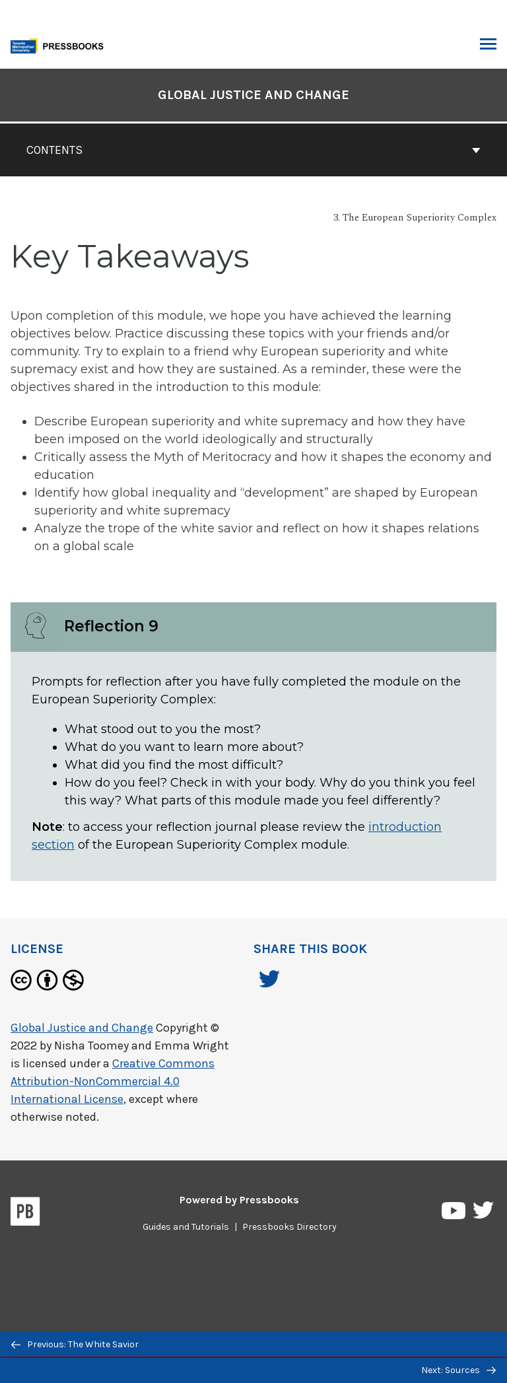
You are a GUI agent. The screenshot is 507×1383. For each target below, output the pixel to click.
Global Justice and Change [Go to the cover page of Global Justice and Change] (253, 94)
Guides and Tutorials (186, 1226)
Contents (253, 150)
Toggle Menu (488, 46)
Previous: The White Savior (75, 1344)
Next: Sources (458, 1370)
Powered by (239, 1199)
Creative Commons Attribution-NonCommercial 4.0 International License (113, 1081)
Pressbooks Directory (289, 1226)
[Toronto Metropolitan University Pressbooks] (61, 44)
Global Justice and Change (82, 1027)
